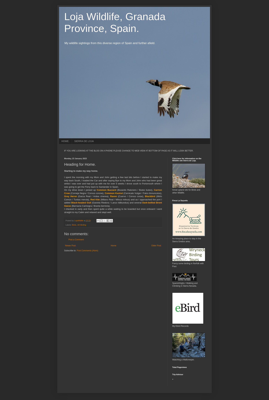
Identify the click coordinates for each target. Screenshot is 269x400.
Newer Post (70, 245)
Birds (74, 225)
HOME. (65, 141)
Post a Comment (76, 239)
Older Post (156, 245)
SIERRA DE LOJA (84, 141)
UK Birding (81, 225)
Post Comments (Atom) (87, 250)
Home (113, 245)
